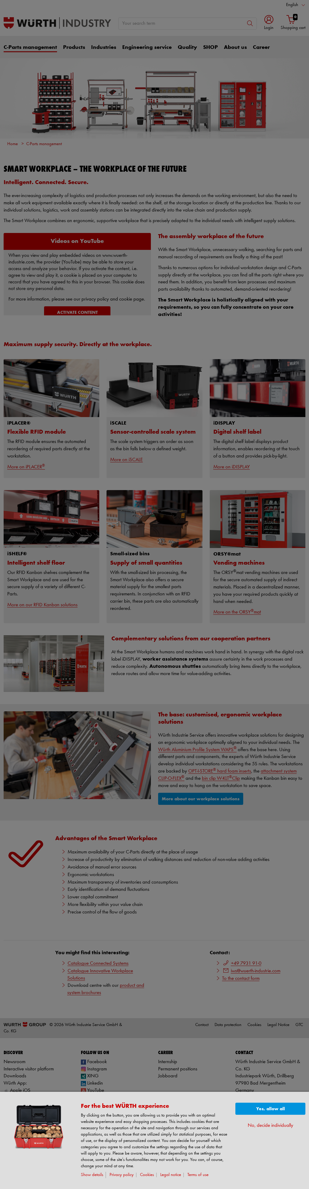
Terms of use (198, 1175)
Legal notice (170, 1175)
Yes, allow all (270, 1109)
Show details (92, 1175)
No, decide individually (270, 1125)
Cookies (147, 1175)
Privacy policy (122, 1175)
